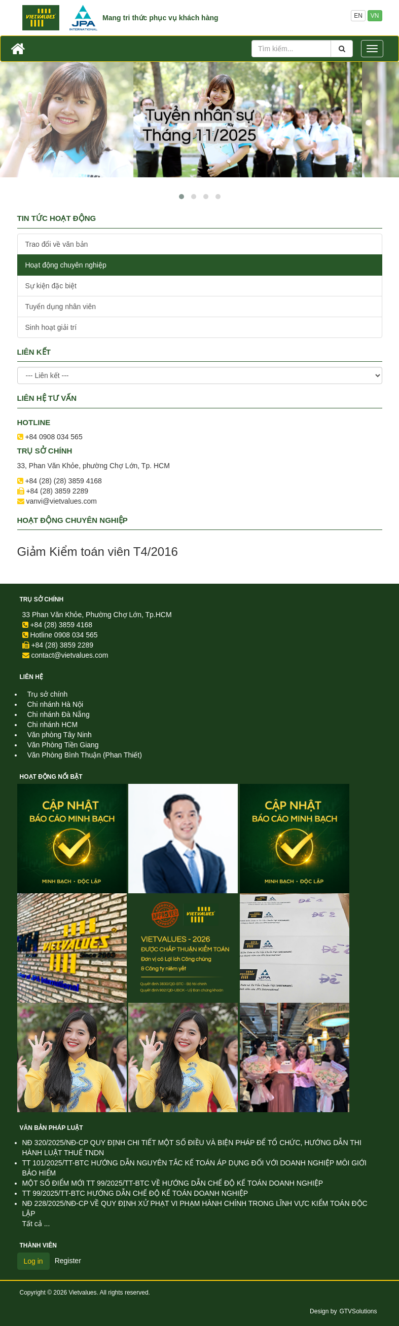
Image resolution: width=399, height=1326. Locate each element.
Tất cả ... (36, 1224)
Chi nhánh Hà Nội (55, 704)
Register (68, 1261)
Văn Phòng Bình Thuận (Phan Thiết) (84, 755)
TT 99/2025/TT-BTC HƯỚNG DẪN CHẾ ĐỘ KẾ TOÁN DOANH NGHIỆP (135, 1193)
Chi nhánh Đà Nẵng (58, 714)
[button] (181, 197)
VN (375, 15)
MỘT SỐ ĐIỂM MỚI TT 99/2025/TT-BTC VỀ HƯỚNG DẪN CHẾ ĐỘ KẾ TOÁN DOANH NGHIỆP (172, 1183)
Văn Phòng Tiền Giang (63, 745)
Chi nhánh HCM (52, 725)
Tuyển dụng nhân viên (60, 306)
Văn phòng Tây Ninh (59, 735)
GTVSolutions (358, 1311)
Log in (33, 1261)
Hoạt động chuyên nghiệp (65, 265)
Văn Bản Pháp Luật (51, 1127)
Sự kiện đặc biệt (51, 286)
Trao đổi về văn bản (56, 244)
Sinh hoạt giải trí (51, 327)
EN (358, 15)
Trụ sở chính (42, 599)
